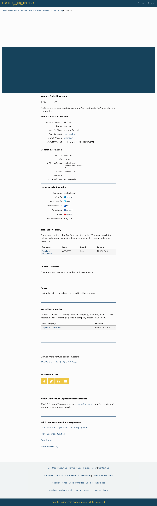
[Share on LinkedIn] (58, 381)
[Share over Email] (65, 381)
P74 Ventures (47, 362)
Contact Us (103, 468)
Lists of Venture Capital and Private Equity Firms (65, 427)
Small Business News (102, 475)
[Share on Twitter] (51, 381)
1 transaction (70, 134)
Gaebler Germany (83, 490)
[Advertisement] (78, 29)
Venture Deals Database (19, 11)
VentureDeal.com (83, 404)
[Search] (141, 3)
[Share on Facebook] (44, 381)
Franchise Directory (53, 475)
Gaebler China (101, 490)
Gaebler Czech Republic (61, 490)
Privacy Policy (90, 468)
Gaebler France (59, 483)
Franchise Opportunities (53, 434)
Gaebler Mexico (76, 483)
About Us (62, 468)
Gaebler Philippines (95, 483)
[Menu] (151, 3)
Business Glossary (50, 446)
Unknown (68, 138)
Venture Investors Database (41, 11)
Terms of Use (75, 468)
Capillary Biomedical (47, 252)
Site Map (52, 468)
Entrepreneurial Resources (78, 475)
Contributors (47, 440)
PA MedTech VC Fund (66, 362)
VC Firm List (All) (61, 11)
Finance (5, 11)
